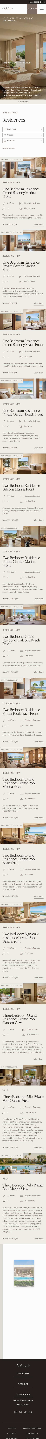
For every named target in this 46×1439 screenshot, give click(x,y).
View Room (39, 225)
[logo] (7, 10)
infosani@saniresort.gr (23, 1401)
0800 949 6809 (23, 1405)
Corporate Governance (32, 1428)
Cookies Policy (32, 1433)
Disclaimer (12, 1428)
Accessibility (12, 1433)
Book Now (32, 9)
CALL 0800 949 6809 (37, 2)
